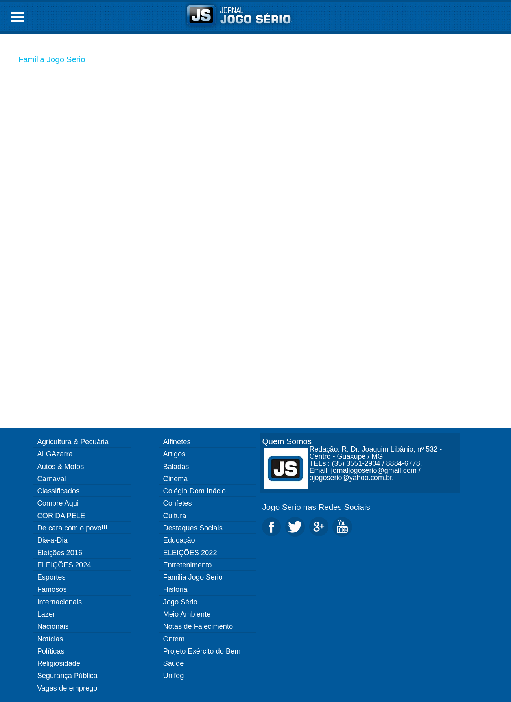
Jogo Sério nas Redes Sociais (316, 506)
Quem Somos (287, 441)
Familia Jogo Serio (51, 59)
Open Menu (17, 17)
